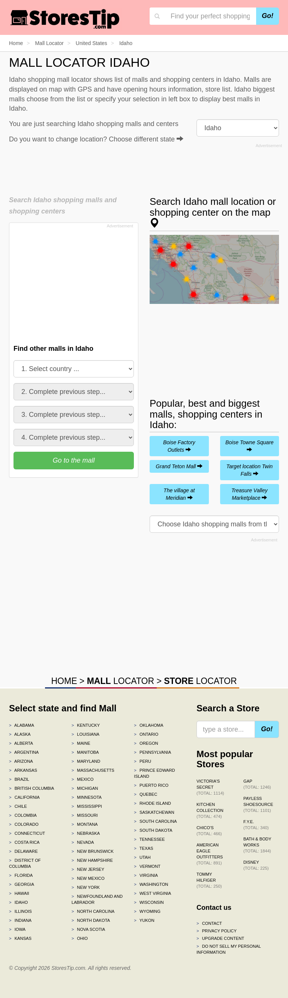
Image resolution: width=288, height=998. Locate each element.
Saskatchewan (154, 812)
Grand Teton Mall (179, 466)
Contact (209, 923)
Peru (142, 761)
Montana (85, 824)
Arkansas (23, 770)
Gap (257, 784)
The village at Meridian (179, 494)
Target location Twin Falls (249, 470)
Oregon (146, 743)
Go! (267, 16)
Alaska (20, 734)
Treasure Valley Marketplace (249, 494)
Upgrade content (220, 938)
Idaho (18, 902)
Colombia (23, 815)
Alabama (21, 725)
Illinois (20, 911)
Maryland (86, 761)
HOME (64, 681)
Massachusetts (93, 770)
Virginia (146, 875)
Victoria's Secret (210, 787)
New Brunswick (93, 851)
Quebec (145, 794)
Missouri (85, 815)
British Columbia (31, 788)
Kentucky (86, 725)
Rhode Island (152, 803)
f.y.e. (255, 824)
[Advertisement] (145, 167)
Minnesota (87, 797)
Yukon (144, 920)
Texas (143, 848)
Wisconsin (149, 902)
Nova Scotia (88, 929)
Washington (151, 884)
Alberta (21, 743)
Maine (81, 743)
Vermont (147, 866)
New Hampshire (92, 860)
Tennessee (149, 839)
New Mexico (88, 878)
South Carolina (155, 821)
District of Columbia (25, 863)
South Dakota (153, 830)
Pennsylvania (152, 752)
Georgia (21, 884)
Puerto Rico (151, 785)
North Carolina (93, 911)
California (24, 797)
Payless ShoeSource (258, 804)
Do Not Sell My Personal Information (228, 949)
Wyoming (147, 911)
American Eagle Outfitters (209, 854)
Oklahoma (148, 725)
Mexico (83, 779)
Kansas (20, 938)
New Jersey (88, 869)
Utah (142, 857)
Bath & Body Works (257, 845)
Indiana (20, 920)
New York (86, 887)
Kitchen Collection (210, 810)
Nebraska (86, 833)
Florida (21, 875)
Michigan (85, 788)
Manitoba (85, 752)
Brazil (19, 779)
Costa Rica (24, 842)
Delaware (23, 851)
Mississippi (87, 806)
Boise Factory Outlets (179, 446)
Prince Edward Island (154, 773)
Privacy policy (216, 931)
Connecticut (27, 833)
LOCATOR (120, 681)
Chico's (209, 830)
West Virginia (152, 893)
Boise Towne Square (249, 445)
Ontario (146, 734)
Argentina (24, 752)
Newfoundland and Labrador (97, 899)
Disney (255, 865)
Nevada (83, 842)
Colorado (24, 824)
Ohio (80, 938)
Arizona (21, 761)
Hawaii (19, 893)
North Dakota (91, 920)
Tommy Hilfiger (209, 880)
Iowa (17, 929)
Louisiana (85, 734)
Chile (18, 806)
